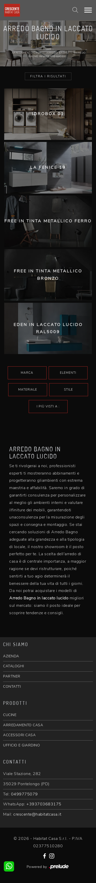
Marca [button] (27, 373)
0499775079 (24, 794)
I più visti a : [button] (48, 406)
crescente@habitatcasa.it (37, 814)
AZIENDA (11, 656)
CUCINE (9, 714)
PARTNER (11, 676)
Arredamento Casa (26, 53)
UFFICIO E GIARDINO (21, 745)
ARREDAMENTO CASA (23, 725)
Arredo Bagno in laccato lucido (57, 54)
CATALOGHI (13, 666)
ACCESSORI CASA (19, 735)
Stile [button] (68, 390)
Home (47, 49)
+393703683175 (43, 804)
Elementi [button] (68, 373)
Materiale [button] (27, 390)
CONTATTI (12, 686)
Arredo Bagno (57, 53)
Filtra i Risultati (48, 76)
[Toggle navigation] (88, 10)
